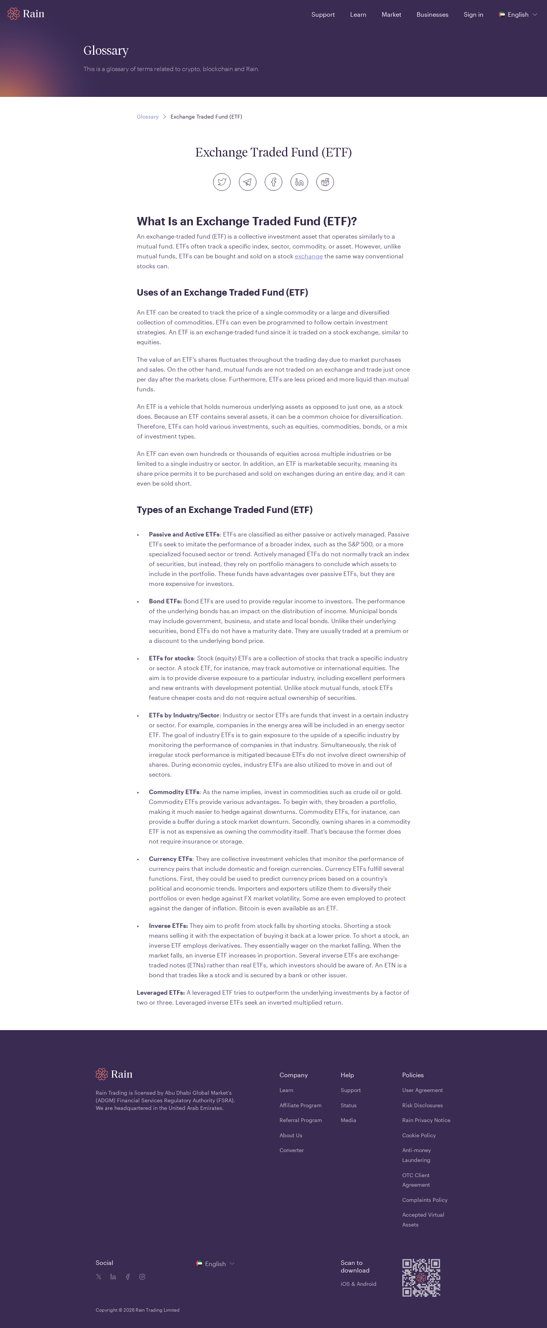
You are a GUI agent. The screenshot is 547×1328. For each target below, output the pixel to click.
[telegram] (248, 182)
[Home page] (26, 14)
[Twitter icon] (99, 1277)
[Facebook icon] (126, 1277)
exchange (309, 256)
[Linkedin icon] (111, 1277)
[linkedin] (299, 182)
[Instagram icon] (140, 1277)
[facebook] (273, 182)
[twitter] (222, 182)
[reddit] (325, 182)
